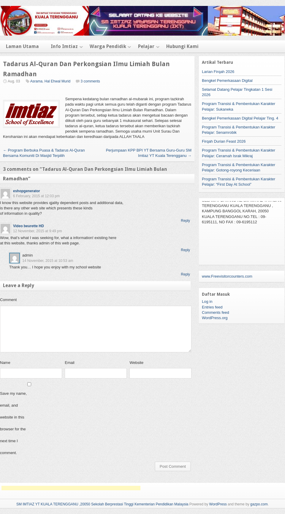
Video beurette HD (28, 226)
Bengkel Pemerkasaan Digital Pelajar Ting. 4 (240, 118)
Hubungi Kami (182, 46)
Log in (207, 301)
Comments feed (215, 312)
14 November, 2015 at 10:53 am (47, 261)
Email (70, 362)
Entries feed (212, 307)
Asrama (36, 81)
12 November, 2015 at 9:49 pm (37, 231)
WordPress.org (214, 318)
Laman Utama (22, 46)
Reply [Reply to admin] (185, 274)
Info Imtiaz (64, 46)
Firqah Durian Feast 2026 (224, 141)
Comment (8, 299)
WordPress (218, 504)
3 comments (90, 81)
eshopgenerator (26, 191)
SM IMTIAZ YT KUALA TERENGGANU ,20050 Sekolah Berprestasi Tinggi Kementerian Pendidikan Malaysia (102, 504)
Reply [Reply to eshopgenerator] (185, 221)
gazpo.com (259, 504)
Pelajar (146, 46)
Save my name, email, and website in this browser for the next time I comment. (13, 423)
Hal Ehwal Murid (57, 81)
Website (136, 362)
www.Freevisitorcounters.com (227, 276)
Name (5, 362)
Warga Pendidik (108, 46)
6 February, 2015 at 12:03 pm (36, 196)
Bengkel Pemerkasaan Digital (227, 80)
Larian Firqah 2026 (218, 71)
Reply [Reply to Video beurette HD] (185, 250)
